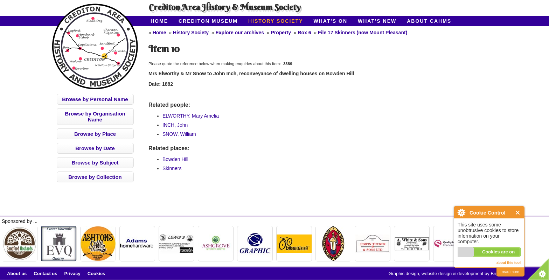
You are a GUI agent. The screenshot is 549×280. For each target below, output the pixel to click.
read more (510, 272)
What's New (377, 21)
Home (159, 21)
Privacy (72, 273)
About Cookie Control (461, 212)
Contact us (45, 273)
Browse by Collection (95, 177)
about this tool (508, 263)
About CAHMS (429, 21)
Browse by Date (95, 148)
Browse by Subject (94, 163)
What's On (331, 21)
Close (518, 212)
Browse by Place (95, 134)
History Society (275, 21)
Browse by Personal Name (95, 99)
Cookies (96, 273)
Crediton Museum (208, 21)
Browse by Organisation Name (95, 116)
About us (17, 273)
